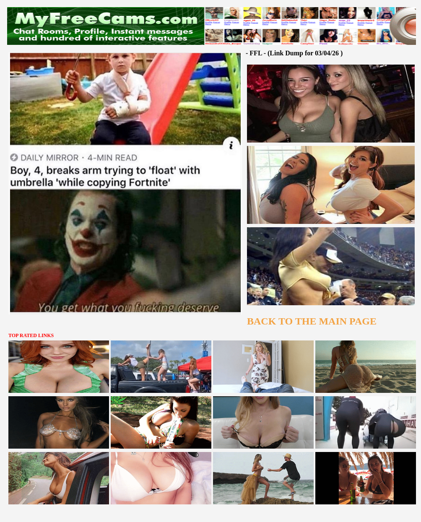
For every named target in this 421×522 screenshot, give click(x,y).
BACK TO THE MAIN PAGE (312, 321)
